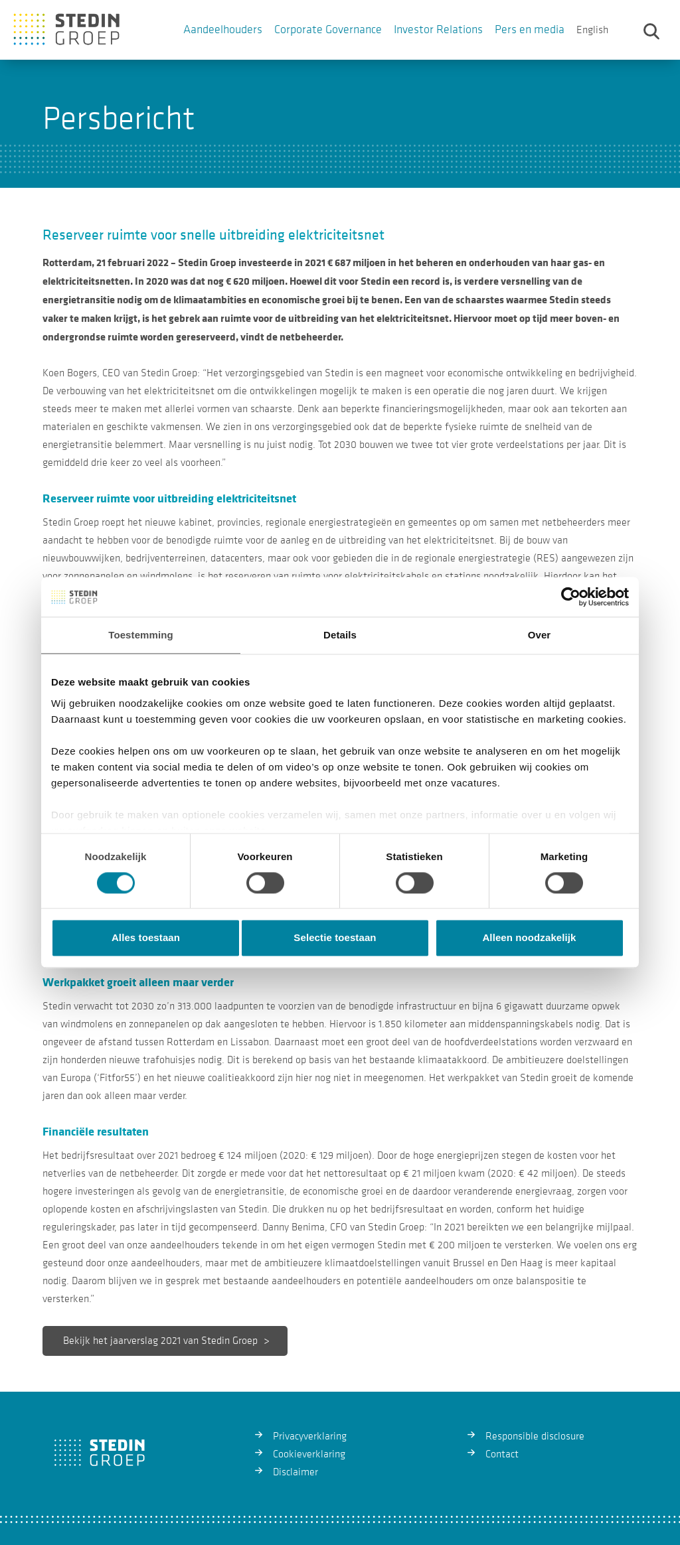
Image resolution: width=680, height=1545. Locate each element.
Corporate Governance (328, 29)
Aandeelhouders (222, 29)
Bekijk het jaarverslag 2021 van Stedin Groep (159, 1340)
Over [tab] (539, 634)
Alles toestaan (146, 938)
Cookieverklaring (309, 1454)
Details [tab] (340, 634)
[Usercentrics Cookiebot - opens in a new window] (571, 597)
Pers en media (529, 29)
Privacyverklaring (310, 1436)
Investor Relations (438, 29)
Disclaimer (295, 1472)
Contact (502, 1454)
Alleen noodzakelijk (529, 938)
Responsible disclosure (534, 1436)
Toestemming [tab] (140, 634)
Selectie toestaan (335, 938)
